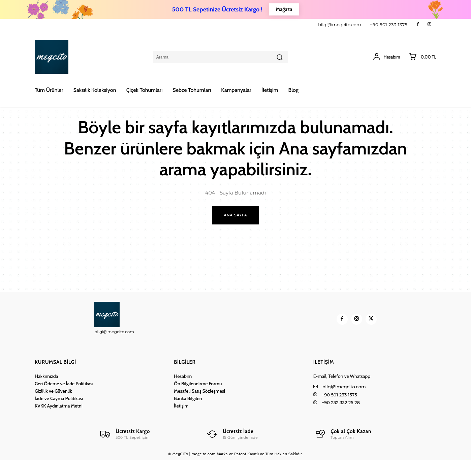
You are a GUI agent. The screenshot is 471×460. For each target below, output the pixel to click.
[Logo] (124, 434)
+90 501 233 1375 (389, 24)
